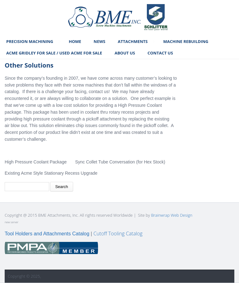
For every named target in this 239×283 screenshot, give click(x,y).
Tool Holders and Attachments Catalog (47, 233)
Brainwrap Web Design (171, 215)
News (99, 41)
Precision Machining (29, 41)
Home (75, 41)
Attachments (133, 41)
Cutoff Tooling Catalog (118, 233)
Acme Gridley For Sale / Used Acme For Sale (54, 53)
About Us (125, 53)
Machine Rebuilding (185, 41)
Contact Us (160, 53)
